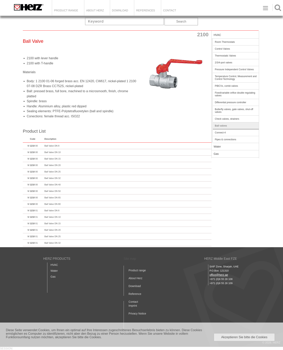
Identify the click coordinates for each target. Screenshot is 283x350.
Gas (216, 153)
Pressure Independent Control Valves (234, 69)
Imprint (133, 305)
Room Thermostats (225, 42)
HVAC (217, 34)
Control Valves (222, 48)
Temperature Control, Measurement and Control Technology (236, 77)
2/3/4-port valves (223, 62)
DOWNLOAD (120, 10)
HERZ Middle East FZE (220, 258)
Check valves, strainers (227, 119)
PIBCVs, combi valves (226, 86)
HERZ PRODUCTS (56, 258)
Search (181, 21)
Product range (137, 270)
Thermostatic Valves (225, 55)
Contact (169, 10)
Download (135, 286)
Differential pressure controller (230, 102)
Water (217, 146)
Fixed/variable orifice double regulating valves (235, 94)
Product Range (66, 10)
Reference (135, 293)
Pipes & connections (225, 139)
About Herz (135, 278)
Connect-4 (220, 132)
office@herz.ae (218, 274)
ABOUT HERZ (95, 10)
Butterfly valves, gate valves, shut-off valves (234, 110)
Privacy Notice (137, 313)
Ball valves (221, 125)
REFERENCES (145, 10)
